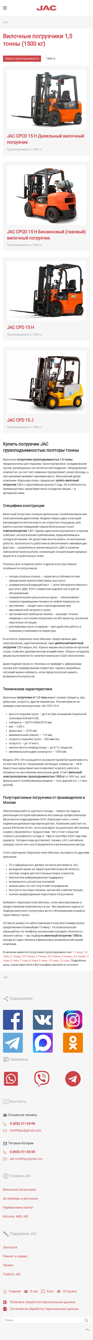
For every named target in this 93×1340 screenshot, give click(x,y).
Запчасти (10, 1247)
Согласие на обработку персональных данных (44, 1309)
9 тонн (43, 960)
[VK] (46, 1020)
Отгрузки (67, 1291)
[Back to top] (87, 1330)
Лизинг (8, 1265)
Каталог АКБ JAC (15, 1216)
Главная (12, 1291)
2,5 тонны (28, 956)
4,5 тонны (79, 956)
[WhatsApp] (15, 1079)
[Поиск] (46, 1320)
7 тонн (24, 960)
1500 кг (51, 58)
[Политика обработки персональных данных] (5, 1302)
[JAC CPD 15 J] (46, 390)
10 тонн (53, 960)
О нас (31, 1291)
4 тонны (66, 956)
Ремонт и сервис (15, 1256)
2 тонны (15, 956)
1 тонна (77, 952)
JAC (5, 22)
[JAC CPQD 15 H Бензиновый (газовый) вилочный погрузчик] (46, 206)
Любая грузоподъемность (22, 58)
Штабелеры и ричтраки (20, 1198)
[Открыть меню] (5, 8)
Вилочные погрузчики (19, 1189)
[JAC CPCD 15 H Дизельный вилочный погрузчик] (46, 110)
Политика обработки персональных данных (42, 1302)
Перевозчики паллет (18, 1207)
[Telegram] (16, 1043)
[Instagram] (76, 1020)
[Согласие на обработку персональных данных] (5, 1309)
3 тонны (41, 956)
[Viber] (46, 1079)
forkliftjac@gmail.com (25, 1130)
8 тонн (33, 960)
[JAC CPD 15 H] (46, 299)
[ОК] (76, 1043)
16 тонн (64, 960)
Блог (47, 1291)
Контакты (14, 1101)
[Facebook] (16, 1020)
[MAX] (46, 1043)
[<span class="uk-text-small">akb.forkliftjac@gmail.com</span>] (5, 1159)
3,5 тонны (54, 956)
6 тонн (14, 960)
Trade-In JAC (12, 1274)
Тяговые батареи (18, 1143)
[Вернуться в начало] (47, 8)
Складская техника (20, 1115)
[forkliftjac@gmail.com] (5, 1130)
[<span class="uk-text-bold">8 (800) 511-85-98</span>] (5, 1124)
